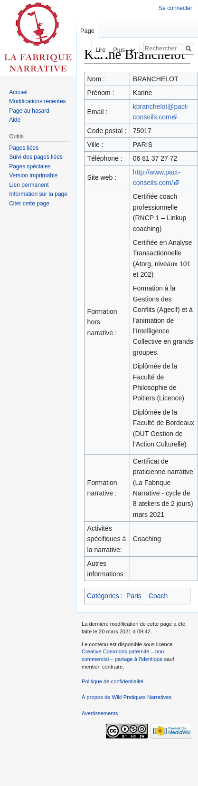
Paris (133, 596)
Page (87, 30)
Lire (98, 49)
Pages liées (23, 148)
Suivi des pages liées (36, 157)
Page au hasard (29, 110)
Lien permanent (28, 185)
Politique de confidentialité (112, 681)
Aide (14, 119)
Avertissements (100, 713)
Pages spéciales (29, 166)
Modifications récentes (37, 101)
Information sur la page (38, 194)
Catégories (103, 596)
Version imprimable (33, 175)
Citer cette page (29, 203)
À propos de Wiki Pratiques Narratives (126, 697)
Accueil (18, 92)
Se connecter (175, 8)
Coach (158, 596)
